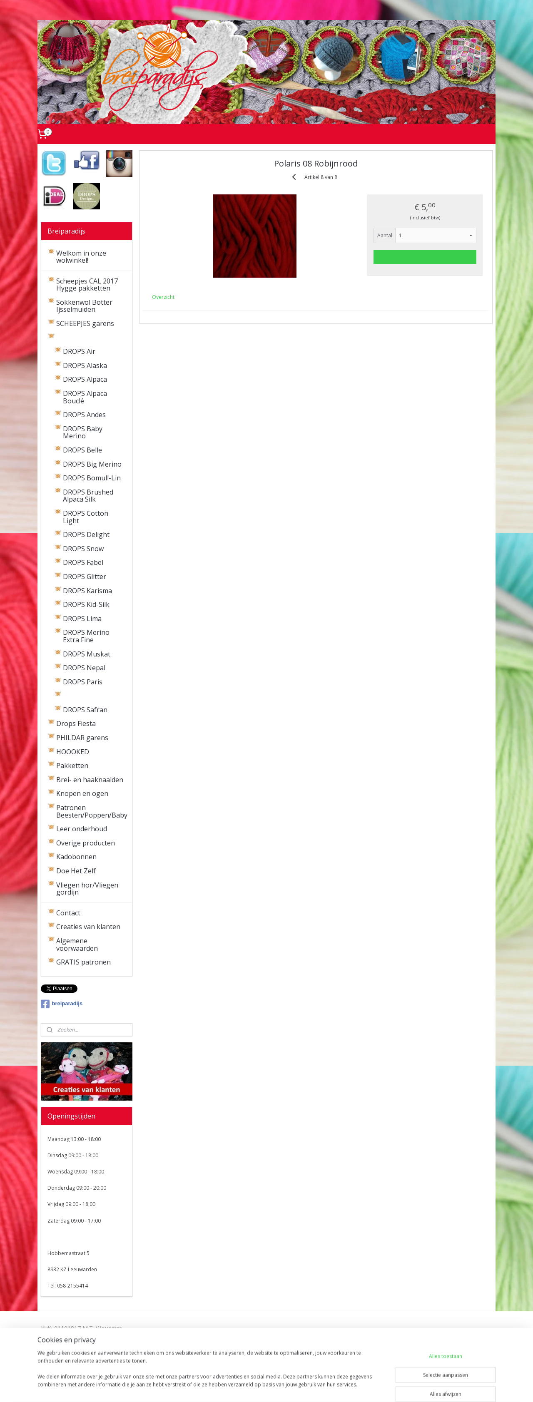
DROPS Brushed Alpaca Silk (88, 495)
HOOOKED (72, 751)
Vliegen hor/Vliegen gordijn (87, 888)
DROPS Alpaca (85, 379)
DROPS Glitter (84, 576)
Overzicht (163, 297)
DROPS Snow (83, 548)
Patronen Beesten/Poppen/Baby (91, 811)
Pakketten (72, 765)
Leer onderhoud (81, 828)
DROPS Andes (84, 414)
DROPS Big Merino (92, 464)
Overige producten (85, 843)
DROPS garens (79, 337)
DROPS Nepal (84, 667)
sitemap (233, 1387)
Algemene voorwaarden (77, 944)
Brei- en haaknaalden (89, 779)
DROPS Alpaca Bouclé (85, 397)
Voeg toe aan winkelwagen (425, 256)
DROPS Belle (82, 450)
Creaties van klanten (88, 926)
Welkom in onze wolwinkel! (81, 257)
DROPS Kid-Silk (86, 604)
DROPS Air (79, 351)
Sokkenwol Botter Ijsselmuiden (84, 306)
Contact (68, 912)
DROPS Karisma (87, 590)
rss (250, 1387)
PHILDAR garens (82, 737)
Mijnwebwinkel (355, 1387)
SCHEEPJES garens (85, 323)
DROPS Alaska (85, 365)
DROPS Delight (86, 534)
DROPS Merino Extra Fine (86, 636)
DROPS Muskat (86, 654)
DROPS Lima (82, 618)
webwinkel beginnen (282, 1387)
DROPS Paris (82, 681)
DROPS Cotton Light (85, 517)
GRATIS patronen (83, 962)
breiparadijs (62, 1004)
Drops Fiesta (76, 723)
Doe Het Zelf (76, 870)
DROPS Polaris (85, 695)
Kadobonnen (76, 856)
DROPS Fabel (83, 562)
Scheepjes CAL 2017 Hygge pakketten (87, 284)
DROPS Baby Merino (82, 432)
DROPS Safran (85, 709)
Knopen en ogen (82, 793)
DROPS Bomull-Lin (92, 477)
